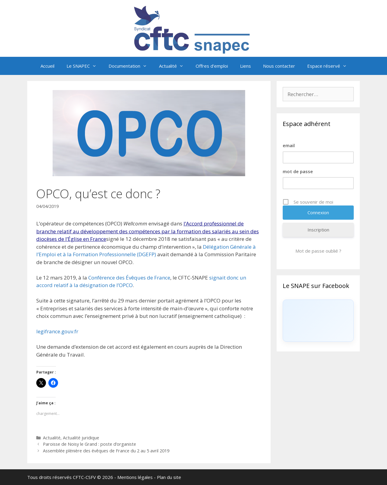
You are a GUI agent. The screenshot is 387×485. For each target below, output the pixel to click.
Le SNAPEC (84, 66)
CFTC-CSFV (84, 477)
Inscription (318, 230)
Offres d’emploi (212, 66)
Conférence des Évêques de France (129, 277)
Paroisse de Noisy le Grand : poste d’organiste (89, 444)
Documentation (131, 66)
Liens (245, 66)
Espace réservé (330, 66)
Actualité (174, 66)
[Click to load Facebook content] (318, 320)
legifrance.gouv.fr (57, 331)
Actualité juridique (81, 438)
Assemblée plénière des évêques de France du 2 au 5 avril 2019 (106, 451)
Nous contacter (279, 66)
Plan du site (169, 477)
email (289, 145)
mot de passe (298, 171)
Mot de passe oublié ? (318, 251)
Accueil (47, 66)
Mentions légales (135, 477)
